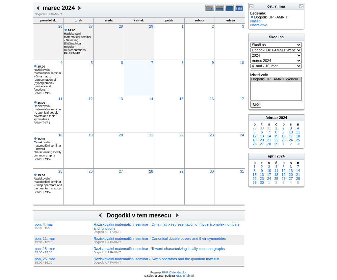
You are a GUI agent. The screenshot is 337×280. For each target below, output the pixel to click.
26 (60, 26)
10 (242, 63)
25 (60, 171)
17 (242, 99)
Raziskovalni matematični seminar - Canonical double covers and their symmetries (47, 111)
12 (90, 99)
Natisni (256, 21)
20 (121, 135)
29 (151, 26)
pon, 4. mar (44, 224)
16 (212, 99)
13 (121, 99)
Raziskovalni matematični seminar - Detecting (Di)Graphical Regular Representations (77, 40)
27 (90, 26)
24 (242, 135)
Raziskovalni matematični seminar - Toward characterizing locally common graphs (159, 249)
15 (181, 99)
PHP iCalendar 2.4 (174, 272)
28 (121, 26)
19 (90, 135)
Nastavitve (258, 25)
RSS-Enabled (185, 275)
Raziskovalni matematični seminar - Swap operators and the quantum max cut (48, 182)
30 (212, 171)
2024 (283, 118)
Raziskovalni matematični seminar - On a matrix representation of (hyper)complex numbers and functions (47, 78)
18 (60, 135)
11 (60, 99)
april (271, 156)
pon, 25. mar (45, 259)
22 (181, 135)
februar (272, 118)
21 (151, 135)
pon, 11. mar (45, 238)
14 (151, 99)
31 (242, 171)
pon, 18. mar (45, 249)
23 (212, 135)
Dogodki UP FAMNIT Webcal (276, 79)
